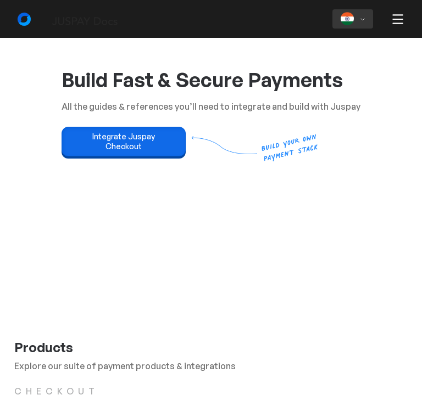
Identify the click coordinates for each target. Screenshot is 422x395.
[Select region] (352, 19)
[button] (397, 20)
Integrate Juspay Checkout (123, 141)
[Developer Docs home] (60, 19)
